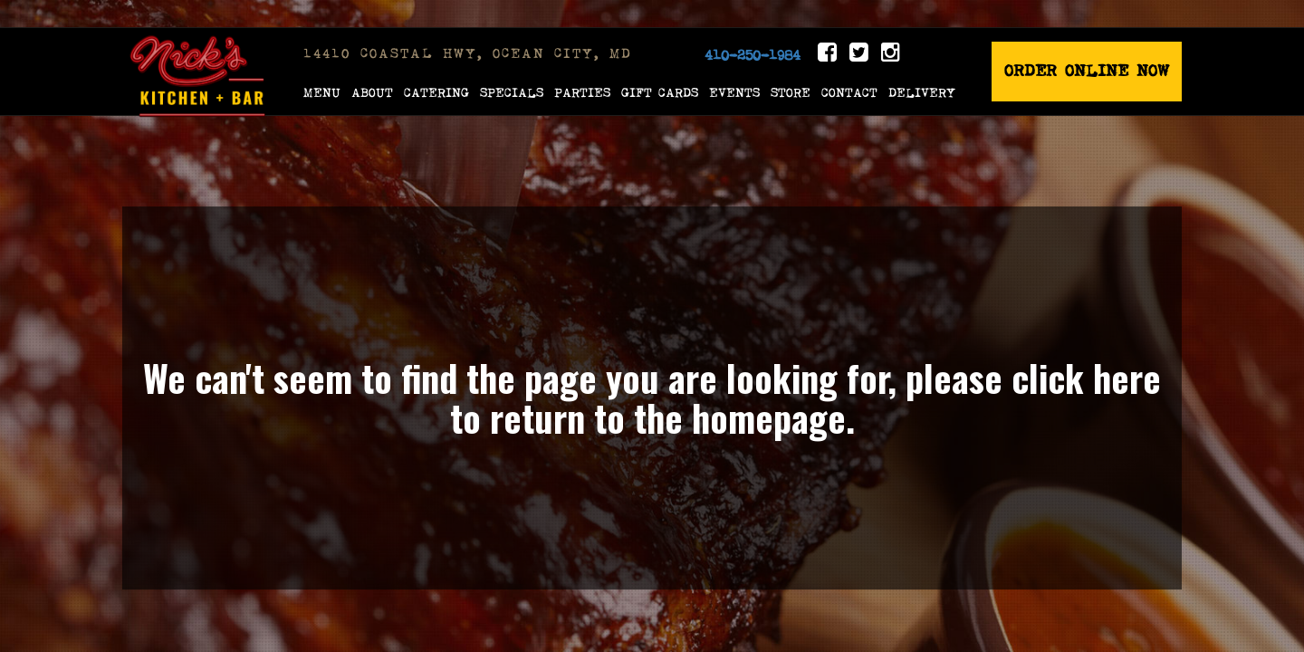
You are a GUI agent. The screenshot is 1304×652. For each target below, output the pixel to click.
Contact (849, 92)
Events (734, 92)
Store (790, 92)
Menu (321, 92)
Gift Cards (659, 92)
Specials (511, 92)
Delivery (921, 92)
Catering (436, 92)
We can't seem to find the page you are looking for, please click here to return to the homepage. (652, 397)
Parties (582, 92)
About (372, 92)
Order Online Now (1086, 71)
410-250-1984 (753, 55)
